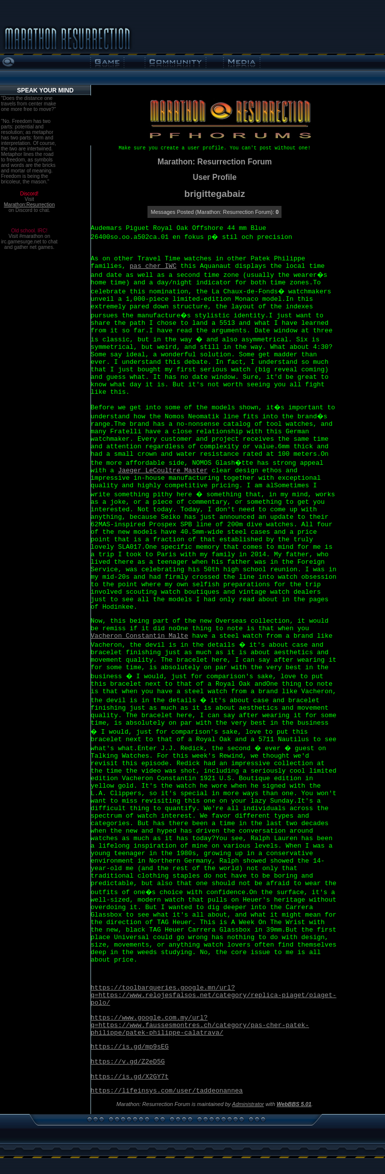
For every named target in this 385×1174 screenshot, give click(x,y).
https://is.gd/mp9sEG (129, 1047)
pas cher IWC (153, 266)
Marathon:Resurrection (29, 204)
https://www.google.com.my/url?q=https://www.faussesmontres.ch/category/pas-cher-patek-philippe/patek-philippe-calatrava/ (199, 1025)
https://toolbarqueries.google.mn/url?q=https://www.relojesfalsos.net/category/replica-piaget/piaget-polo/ (213, 995)
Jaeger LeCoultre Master (163, 470)
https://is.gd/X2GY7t (129, 1077)
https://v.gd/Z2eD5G (127, 1062)
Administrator (248, 1104)
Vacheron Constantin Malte (139, 636)
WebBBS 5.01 (294, 1104)
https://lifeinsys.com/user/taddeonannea (166, 1091)
